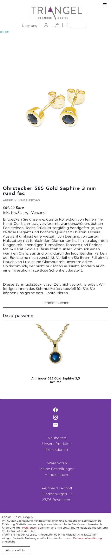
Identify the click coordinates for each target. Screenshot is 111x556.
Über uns (29, 26)
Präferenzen (29, 527)
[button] (104, 115)
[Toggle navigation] (104, 5)
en (7, 32)
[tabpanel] (55, 355)
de (2, 32)
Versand (38, 213)
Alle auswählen (16, 550)
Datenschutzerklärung (87, 538)
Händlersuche (57, 475)
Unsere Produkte (57, 444)
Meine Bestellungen (57, 469)
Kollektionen (57, 449)
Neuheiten (57, 438)
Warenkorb (57, 463)
